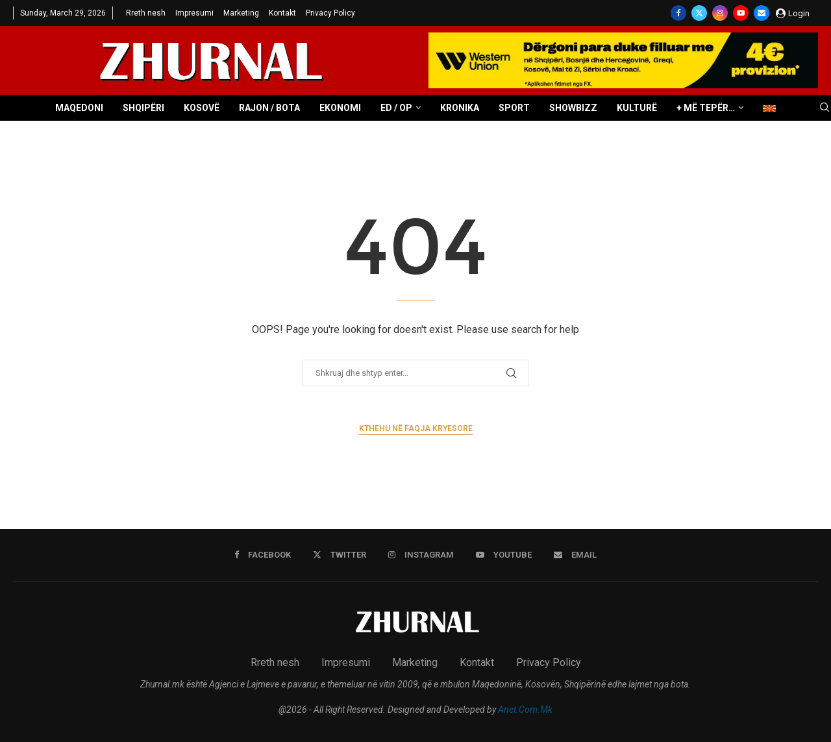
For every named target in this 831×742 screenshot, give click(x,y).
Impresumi (194, 13)
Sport (514, 108)
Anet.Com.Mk (525, 709)
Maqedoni (79, 108)
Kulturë (637, 108)
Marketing (241, 13)
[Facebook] (678, 13)
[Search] (824, 108)
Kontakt (282, 13)
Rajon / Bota (269, 108)
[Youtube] (741, 13)
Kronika (459, 108)
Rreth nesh (146, 13)
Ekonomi (340, 108)
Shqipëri (143, 108)
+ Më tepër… (705, 108)
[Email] (761, 13)
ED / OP (396, 108)
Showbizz (573, 108)
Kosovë (201, 108)
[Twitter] (699, 13)
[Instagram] (720, 13)
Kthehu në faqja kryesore (416, 428)
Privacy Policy (330, 13)
